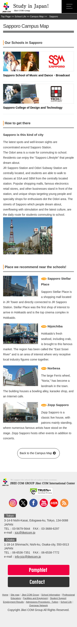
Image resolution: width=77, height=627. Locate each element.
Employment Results (13, 602)
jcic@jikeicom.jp (25, 532)
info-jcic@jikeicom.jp (28, 556)
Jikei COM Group (30, 594)
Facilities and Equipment (35, 598)
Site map (14, 594)
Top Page (6, 16)
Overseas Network (38, 605)
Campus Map (37, 16)
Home (5, 594)
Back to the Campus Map (38, 453)
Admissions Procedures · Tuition (42, 602)
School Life (20, 16)
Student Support (58, 598)
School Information (50, 594)
